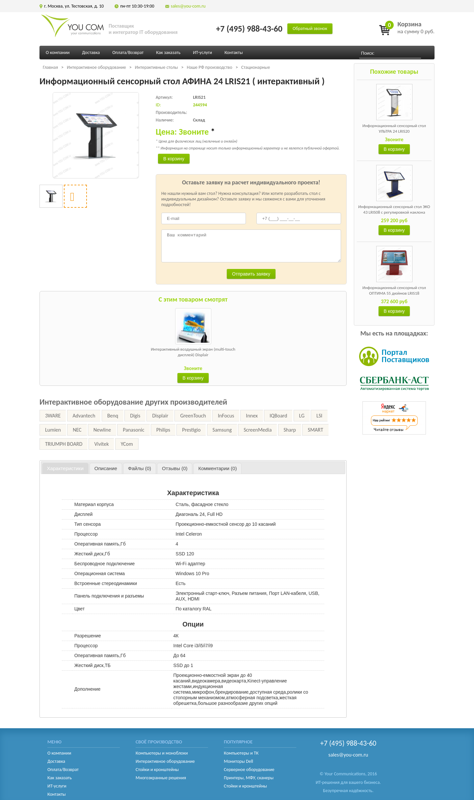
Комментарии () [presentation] (217, 468)
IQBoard (278, 416)
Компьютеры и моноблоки (162, 753)
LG (301, 416)
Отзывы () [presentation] (174, 468)
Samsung (222, 430)
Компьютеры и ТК (241, 753)
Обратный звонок (310, 28)
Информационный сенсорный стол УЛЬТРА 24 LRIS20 (394, 128)
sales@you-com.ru (188, 6)
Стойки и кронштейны (157, 769)
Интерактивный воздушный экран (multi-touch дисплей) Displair (193, 352)
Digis (135, 416)
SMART (315, 430)
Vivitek (101, 444)
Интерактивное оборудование (96, 67)
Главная (50, 67)
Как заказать (168, 52)
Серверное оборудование (249, 769)
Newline (102, 430)
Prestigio (191, 430)
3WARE (53, 416)
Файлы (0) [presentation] (139, 468)
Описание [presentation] (105, 468)
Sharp (290, 430)
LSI (319, 416)
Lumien (53, 430)
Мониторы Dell (238, 761)
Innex (252, 416)
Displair (160, 416)
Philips (163, 430)
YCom (127, 444)
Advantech (84, 416)
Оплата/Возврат (128, 52)
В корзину (394, 149)
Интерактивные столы (156, 67)
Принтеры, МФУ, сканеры (249, 778)
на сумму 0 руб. (415, 27)
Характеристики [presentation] (65, 468)
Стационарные (255, 67)
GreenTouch (193, 416)
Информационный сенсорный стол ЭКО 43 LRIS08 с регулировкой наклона (394, 209)
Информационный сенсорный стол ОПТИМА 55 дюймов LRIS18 (394, 290)
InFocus (226, 416)
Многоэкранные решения (161, 778)
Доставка (91, 52)
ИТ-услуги (202, 52)
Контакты (233, 52)
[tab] (65, 468)
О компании (57, 52)
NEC (77, 430)
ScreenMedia (258, 430)
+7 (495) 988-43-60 (249, 28)
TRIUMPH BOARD (63, 444)
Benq (112, 416)
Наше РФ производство (209, 67)
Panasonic (133, 430)
